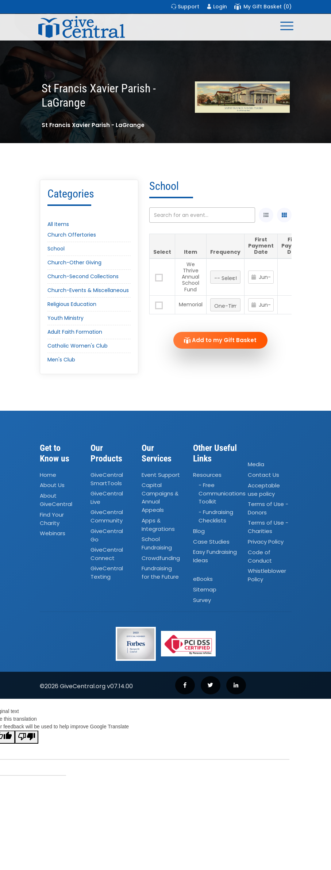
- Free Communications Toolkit (222, 494)
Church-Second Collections (83, 276)
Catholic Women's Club (77, 345)
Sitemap (204, 589)
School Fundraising (157, 543)
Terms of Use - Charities (268, 527)
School (56, 248)
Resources (207, 475)
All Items (58, 224)
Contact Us (263, 475)
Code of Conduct (260, 556)
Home (48, 475)
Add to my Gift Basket (220, 340)
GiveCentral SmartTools (107, 479)
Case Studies (211, 541)
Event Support (161, 475)
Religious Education (71, 304)
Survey (202, 600)
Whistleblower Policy (267, 575)
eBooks (203, 579)
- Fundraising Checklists (216, 517)
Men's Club (61, 359)
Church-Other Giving (74, 262)
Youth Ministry (65, 318)
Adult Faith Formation (74, 332)
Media (256, 464)
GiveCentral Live (107, 498)
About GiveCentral (56, 500)
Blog (199, 531)
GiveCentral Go (107, 535)
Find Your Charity (52, 519)
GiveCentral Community (107, 517)
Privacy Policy (266, 541)
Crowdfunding (161, 558)
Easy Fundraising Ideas (215, 556)
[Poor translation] (26, 737)
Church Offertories (71, 234)
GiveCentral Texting (107, 573)
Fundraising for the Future (160, 573)
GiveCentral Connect (107, 554)
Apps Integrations (158, 525)
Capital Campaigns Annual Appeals (160, 498)
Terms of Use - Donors (268, 508)
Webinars (52, 533)
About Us (52, 485)
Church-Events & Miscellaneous (88, 290)
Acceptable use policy (264, 490)
